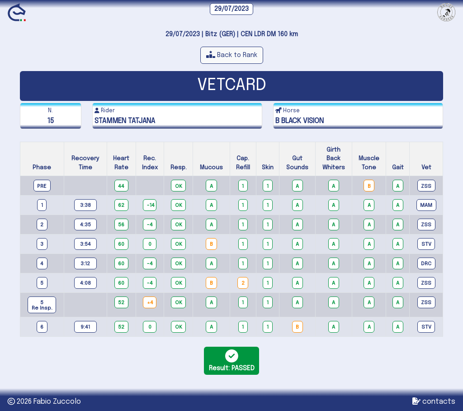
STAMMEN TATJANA (124, 121)
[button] (231, 55)
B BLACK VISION (299, 121)
